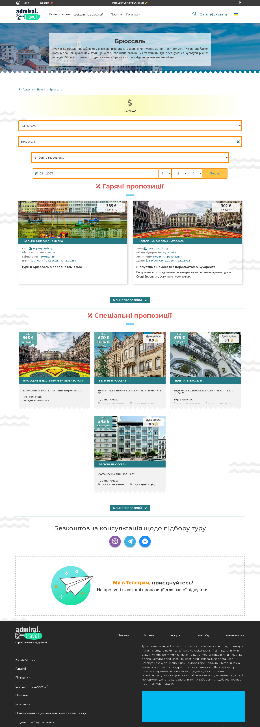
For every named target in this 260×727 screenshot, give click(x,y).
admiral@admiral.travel (230, 714)
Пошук (229, 126)
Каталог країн (60, 15)
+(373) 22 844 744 (225, 682)
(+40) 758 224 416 (225, 698)
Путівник (22, 628)
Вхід (22, 3)
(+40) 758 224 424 (225, 690)
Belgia (41, 89)
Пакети (123, 586)
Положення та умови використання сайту (50, 664)
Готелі (149, 586)
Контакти (134, 15)
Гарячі (20, 619)
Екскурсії (175, 586)
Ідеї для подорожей (89, 15)
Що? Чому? (129, 105)
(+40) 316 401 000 (225, 702)
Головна (28, 89)
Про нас (118, 15)
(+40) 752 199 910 (225, 694)
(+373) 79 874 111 (225, 686)
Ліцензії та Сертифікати (35, 673)
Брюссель (55, 89)
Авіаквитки (235, 586)
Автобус (204, 586)
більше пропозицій (130, 252)
